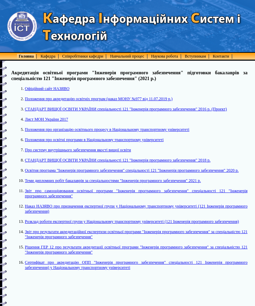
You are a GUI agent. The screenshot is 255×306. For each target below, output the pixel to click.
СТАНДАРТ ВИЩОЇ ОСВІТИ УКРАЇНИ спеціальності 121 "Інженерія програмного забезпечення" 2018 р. (117, 160)
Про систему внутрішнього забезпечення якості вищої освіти (78, 150)
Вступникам (195, 56)
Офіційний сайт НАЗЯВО (47, 88)
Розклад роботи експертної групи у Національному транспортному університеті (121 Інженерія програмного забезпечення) (132, 221)
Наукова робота (164, 56)
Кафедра (48, 56)
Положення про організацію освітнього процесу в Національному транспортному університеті (107, 129)
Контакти (221, 56)
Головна (26, 56)
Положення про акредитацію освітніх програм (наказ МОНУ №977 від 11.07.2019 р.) (99, 98)
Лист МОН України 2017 (46, 119)
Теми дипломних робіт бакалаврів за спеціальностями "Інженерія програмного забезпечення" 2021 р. (113, 180)
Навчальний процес (127, 56)
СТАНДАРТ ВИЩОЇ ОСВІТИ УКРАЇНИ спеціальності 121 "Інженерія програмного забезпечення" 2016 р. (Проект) (126, 109)
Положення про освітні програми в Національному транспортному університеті (94, 139)
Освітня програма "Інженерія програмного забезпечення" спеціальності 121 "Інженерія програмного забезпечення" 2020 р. (132, 170)
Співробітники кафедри (82, 56)
